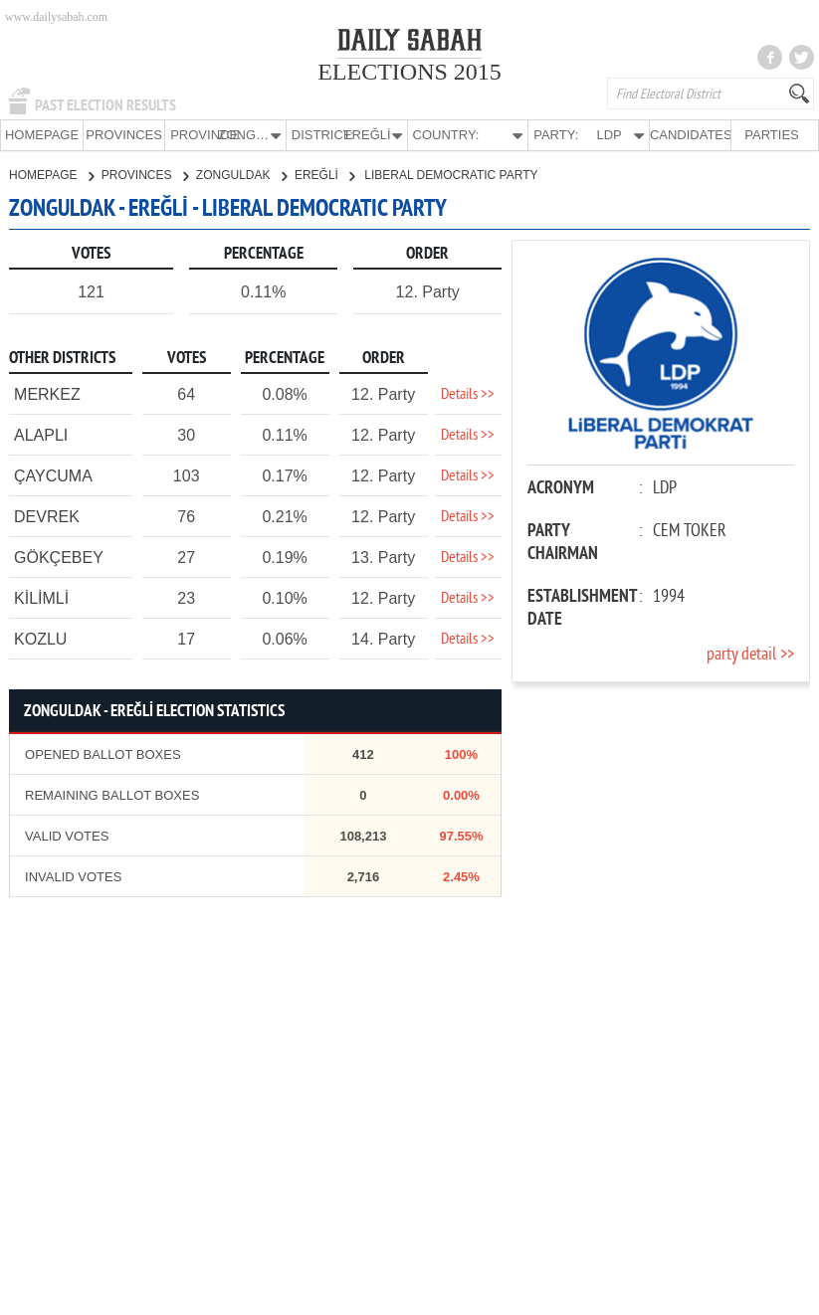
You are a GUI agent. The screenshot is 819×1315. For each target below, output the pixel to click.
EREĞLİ (324, 174)
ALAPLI (41, 434)
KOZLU (40, 638)
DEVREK (47, 515)
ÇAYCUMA (53, 475)
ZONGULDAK (241, 174)
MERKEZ (47, 393)
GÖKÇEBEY (58, 556)
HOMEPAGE (42, 134)
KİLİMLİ (41, 597)
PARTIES (771, 134)
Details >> (468, 394)
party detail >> (750, 654)
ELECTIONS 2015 (409, 72)
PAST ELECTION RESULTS (105, 105)
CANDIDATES (690, 134)
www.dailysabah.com (56, 17)
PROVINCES (124, 134)
